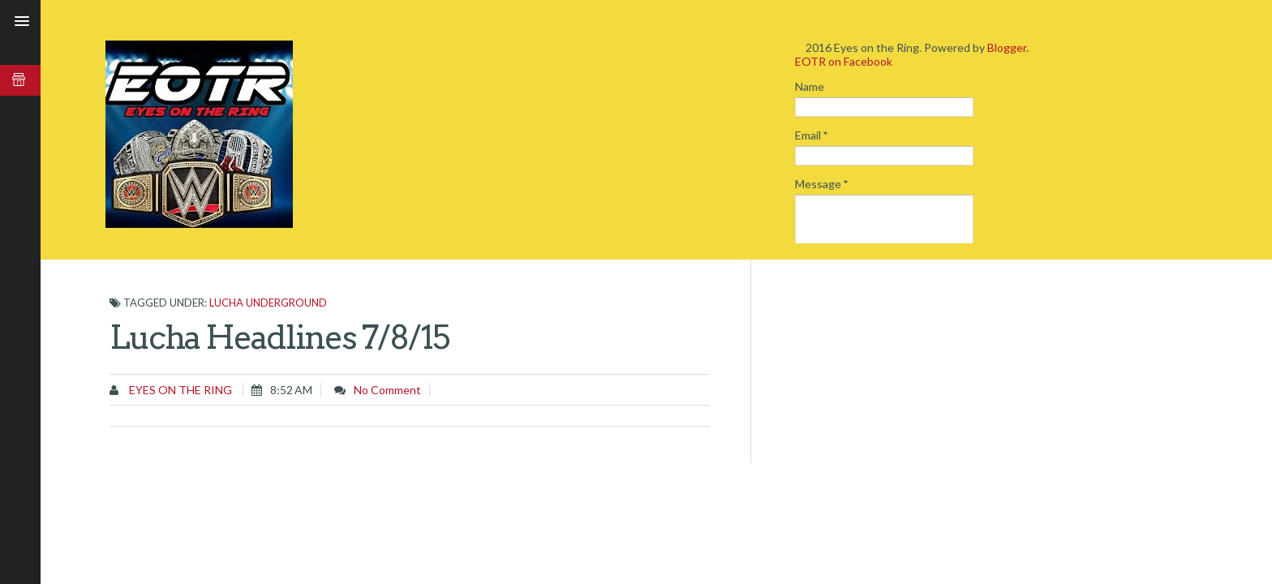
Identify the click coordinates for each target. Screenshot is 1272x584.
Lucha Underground (268, 302)
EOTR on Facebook (843, 61)
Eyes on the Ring (179, 390)
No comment (387, 390)
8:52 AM (291, 390)
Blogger (1006, 47)
